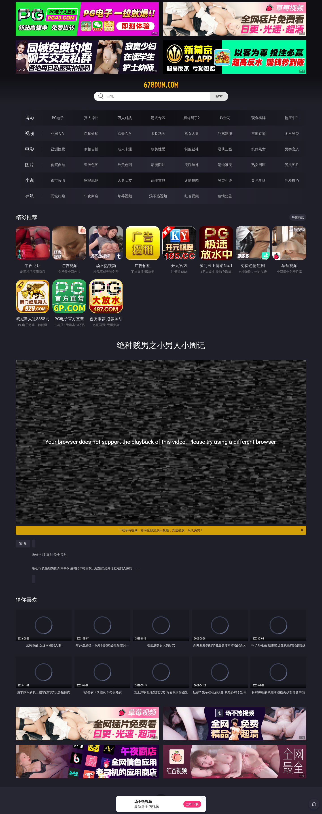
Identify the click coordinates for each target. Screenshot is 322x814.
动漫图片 (158, 164)
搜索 (219, 96)
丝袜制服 (225, 133)
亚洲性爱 (58, 149)
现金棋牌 (258, 117)
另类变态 (292, 149)
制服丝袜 (191, 149)
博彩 (29, 118)
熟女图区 (258, 164)
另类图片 (292, 164)
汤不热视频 (158, 196)
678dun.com (161, 84)
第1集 (23, 543)
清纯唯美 (225, 164)
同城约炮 (58, 196)
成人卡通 (125, 149)
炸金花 (225, 117)
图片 (29, 165)
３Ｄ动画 (158, 133)
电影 (29, 149)
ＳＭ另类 (292, 133)
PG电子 (58, 117)
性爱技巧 (292, 180)
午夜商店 (91, 196)
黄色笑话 (258, 180)
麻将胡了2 (191, 117)
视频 (29, 133)
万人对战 (125, 117)
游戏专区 (158, 117)
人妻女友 (125, 180)
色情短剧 (225, 196)
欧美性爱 (158, 149)
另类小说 (225, 180)
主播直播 (258, 133)
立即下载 (192, 804)
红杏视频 (191, 196)
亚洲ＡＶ (58, 133)
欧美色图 (125, 164)
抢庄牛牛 (292, 117)
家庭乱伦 (91, 180)
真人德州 (91, 117)
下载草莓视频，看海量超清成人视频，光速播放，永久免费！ (211, 530)
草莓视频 (125, 196)
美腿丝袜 (191, 164)
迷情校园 (191, 180)
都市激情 (58, 180)
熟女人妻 (191, 133)
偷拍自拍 (91, 149)
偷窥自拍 (58, 164)
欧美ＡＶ (125, 133)
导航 (29, 196)
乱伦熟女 (258, 149)
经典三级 (225, 149)
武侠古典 (158, 180)
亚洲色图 (91, 164)
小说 (29, 180)
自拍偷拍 (91, 133)
